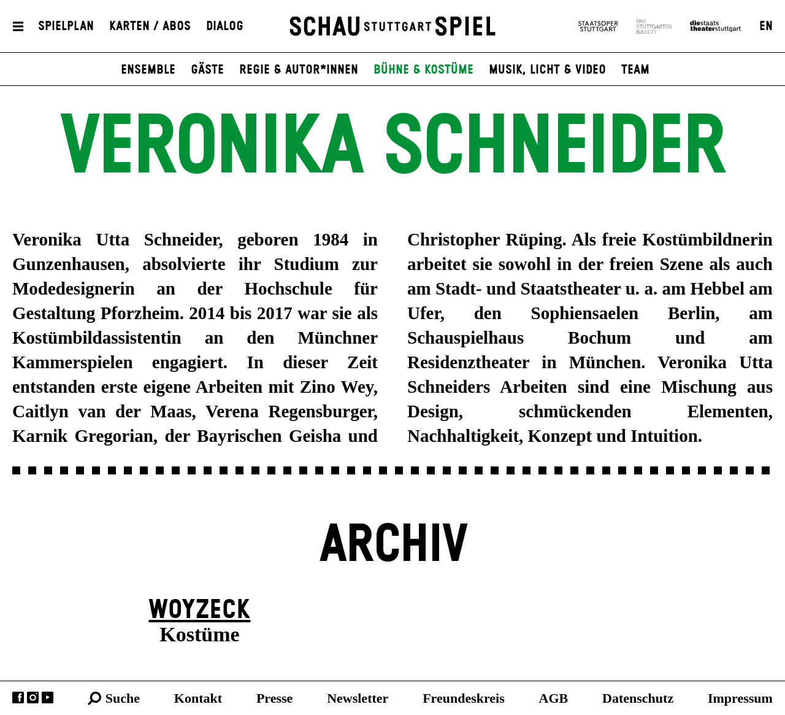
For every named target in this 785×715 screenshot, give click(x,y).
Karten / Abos (150, 26)
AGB (554, 698)
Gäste (207, 70)
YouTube (47, 697)
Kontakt (198, 698)
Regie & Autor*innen (298, 70)
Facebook (18, 697)
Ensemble (148, 70)
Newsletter (357, 698)
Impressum (740, 698)
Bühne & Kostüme (423, 70)
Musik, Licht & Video (547, 70)
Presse (274, 698)
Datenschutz (637, 698)
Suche (122, 698)
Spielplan (66, 26)
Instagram (33, 697)
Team (635, 70)
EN (766, 26)
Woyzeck (199, 610)
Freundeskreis (464, 698)
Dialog (224, 26)
